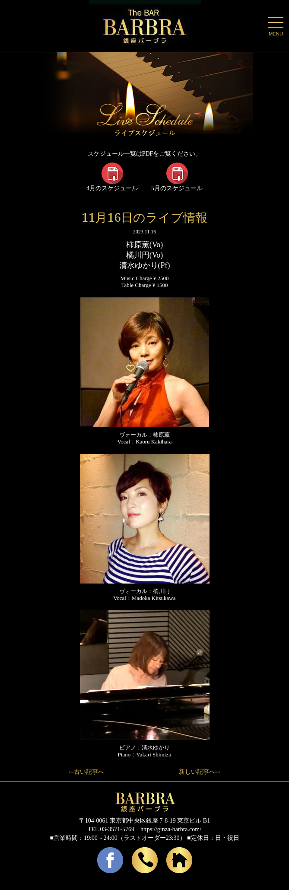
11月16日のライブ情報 (144, 217)
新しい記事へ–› (199, 772)
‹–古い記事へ (87, 772)
